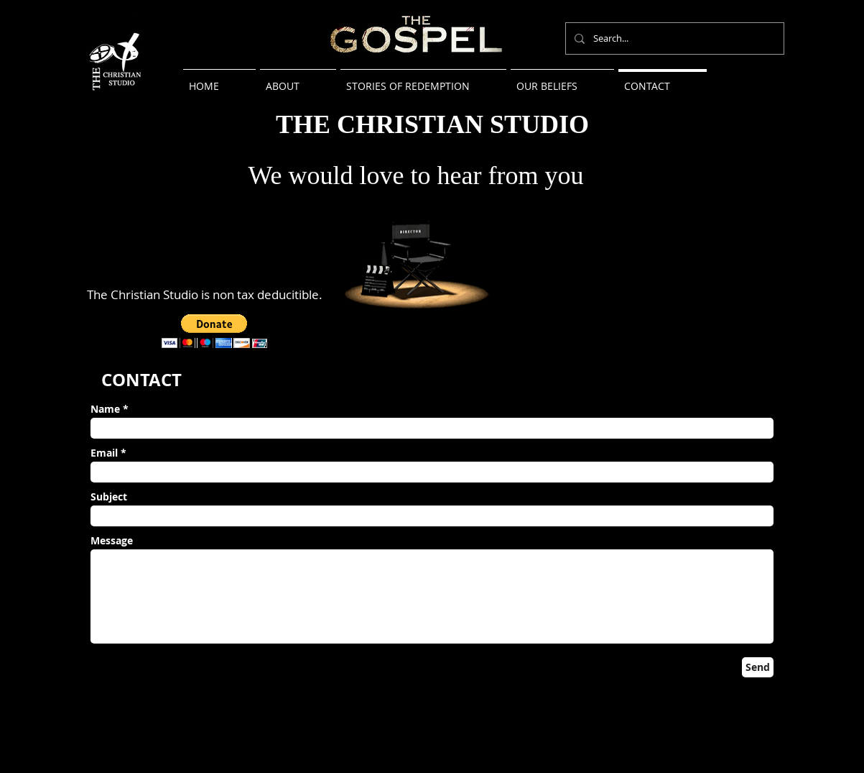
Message (111, 541)
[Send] (758, 667)
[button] (214, 331)
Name (105, 409)
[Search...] (673, 38)
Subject (108, 497)
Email (104, 453)
